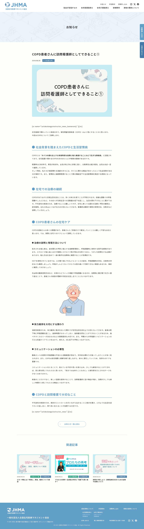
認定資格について (88, 509)
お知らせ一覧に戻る (72, 424)
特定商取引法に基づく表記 (117, 520)
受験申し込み (122, 4)
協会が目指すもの (70, 8)
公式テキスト (86, 514)
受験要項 (116, 8)
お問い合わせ (85, 520)
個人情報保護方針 (99, 520)
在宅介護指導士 (103, 8)
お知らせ (103, 4)
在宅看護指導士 (87, 8)
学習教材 (112, 4)
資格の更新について (131, 8)
